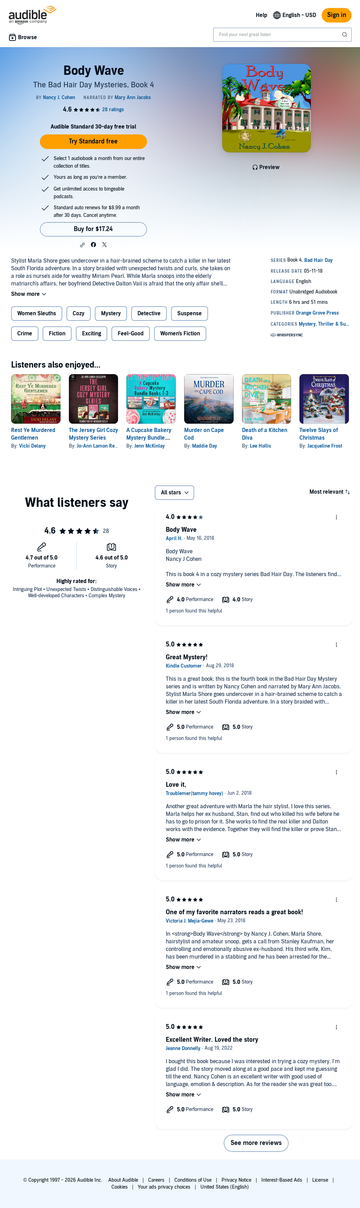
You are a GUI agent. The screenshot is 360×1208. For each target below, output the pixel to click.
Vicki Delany (32, 446)
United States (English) (224, 1187)
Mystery (111, 313)
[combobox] (282, 35)
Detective (149, 313)
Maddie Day (204, 446)
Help (261, 15)
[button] (82, 245)
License (320, 1180)
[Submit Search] (345, 35)
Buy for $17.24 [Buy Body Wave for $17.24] (93, 229)
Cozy (78, 313)
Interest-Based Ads (281, 1180)
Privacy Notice (236, 1180)
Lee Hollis (260, 446)
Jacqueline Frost (324, 446)
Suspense (189, 313)
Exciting (91, 333)
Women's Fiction (180, 333)
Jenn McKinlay (149, 446)
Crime (24, 333)
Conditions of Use (193, 1180)
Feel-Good (131, 333)
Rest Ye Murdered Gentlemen (33, 434)
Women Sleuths (36, 313)
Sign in (336, 15)
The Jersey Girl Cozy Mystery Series (93, 434)
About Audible (123, 1180)
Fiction (57, 333)
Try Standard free (93, 141)
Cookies (119, 1187)
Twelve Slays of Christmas (318, 434)
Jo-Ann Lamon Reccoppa (103, 446)
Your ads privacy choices (164, 1187)
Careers (156, 1180)
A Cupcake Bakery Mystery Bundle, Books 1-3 (148, 438)
